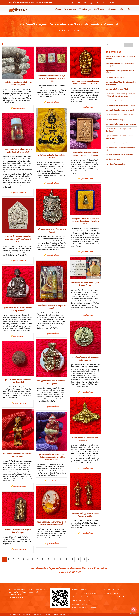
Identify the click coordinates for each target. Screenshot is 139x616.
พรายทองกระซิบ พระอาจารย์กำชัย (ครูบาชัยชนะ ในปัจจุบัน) (18, 531)
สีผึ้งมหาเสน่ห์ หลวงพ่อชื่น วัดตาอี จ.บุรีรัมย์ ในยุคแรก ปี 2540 (85, 284)
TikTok (110, 3)
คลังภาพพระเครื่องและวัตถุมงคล (82, 597)
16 (83, 559)
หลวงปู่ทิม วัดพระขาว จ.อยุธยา (115, 119)
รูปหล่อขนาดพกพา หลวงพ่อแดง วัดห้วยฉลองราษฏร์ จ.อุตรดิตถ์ (18, 309)
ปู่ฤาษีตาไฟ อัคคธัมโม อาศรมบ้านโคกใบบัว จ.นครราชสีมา (119, 137)
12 (59, 559)
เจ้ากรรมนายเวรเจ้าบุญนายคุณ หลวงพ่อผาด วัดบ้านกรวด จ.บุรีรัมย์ (85, 515)
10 (47, 559)
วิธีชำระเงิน (112, 9)
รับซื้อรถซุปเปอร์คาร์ (109, 597)
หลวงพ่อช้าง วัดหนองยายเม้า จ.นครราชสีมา (119, 154)
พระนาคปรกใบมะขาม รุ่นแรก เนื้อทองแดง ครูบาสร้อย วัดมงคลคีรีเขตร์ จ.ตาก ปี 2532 (85, 82)
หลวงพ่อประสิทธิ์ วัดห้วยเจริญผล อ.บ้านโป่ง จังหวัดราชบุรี (119, 130)
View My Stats (74, 614)
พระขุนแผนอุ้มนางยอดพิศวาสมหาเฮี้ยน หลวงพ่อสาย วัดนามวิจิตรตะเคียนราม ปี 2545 (18, 239)
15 (77, 559)
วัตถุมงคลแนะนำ (70, 9)
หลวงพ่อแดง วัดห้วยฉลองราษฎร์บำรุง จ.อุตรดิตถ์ (121, 124)
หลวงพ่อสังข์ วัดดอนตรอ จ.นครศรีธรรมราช (119, 115)
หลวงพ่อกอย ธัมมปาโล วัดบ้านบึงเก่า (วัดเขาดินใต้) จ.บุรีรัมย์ (120, 64)
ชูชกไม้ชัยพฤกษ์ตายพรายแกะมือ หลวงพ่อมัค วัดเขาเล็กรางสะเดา (17, 455)
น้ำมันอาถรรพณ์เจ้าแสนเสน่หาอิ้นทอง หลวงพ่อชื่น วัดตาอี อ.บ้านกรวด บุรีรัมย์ (18, 151)
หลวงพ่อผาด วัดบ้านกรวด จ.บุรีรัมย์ (117, 89)
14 (71, 559)
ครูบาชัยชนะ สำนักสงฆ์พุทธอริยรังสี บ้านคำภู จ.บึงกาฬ (120, 71)
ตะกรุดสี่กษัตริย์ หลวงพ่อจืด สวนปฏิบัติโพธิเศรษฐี (52, 307)
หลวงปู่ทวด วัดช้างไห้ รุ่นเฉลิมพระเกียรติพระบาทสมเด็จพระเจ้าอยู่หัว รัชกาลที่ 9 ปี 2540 (85, 221)
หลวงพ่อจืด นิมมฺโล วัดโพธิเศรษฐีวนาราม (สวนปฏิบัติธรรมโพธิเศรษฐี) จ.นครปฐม (120, 95)
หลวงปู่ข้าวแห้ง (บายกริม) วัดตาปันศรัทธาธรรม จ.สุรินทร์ (120, 57)
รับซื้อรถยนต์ (107, 593)
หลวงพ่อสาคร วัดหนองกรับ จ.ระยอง (117, 101)
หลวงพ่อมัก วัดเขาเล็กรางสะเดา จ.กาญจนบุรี (120, 110)
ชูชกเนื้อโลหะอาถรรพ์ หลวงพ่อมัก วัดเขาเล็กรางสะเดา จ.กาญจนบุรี (17, 83)
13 (65, 559)
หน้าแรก (58, 9)
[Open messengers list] (134, 609)
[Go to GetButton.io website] (133, 613)
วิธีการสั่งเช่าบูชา (85, 9)
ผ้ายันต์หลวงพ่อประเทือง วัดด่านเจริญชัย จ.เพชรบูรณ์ (51, 156)
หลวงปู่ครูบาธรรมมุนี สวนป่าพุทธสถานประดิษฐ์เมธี (120, 148)
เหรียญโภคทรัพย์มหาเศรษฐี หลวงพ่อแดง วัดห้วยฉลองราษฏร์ (85, 358)
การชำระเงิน (87, 600)
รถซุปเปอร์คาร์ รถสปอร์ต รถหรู (113, 590)
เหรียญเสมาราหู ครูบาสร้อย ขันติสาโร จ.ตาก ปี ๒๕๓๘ (52, 230)
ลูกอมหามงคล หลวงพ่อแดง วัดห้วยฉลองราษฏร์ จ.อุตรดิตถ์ (18, 381)
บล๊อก (121, 9)
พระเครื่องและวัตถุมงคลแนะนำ (82, 590)
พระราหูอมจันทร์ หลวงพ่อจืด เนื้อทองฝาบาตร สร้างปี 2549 (85, 439)
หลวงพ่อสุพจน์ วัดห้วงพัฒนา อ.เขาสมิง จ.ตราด (120, 105)
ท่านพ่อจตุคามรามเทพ (113, 159)
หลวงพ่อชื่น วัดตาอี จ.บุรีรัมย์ (115, 77)
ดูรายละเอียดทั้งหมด (19, 108)
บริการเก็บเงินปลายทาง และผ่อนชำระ (84, 608)
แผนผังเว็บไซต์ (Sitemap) (80, 604)
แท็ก (128, 9)
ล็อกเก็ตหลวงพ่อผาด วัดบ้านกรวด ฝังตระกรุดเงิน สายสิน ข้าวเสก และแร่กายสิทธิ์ (51, 523)
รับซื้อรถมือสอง (122, 597)
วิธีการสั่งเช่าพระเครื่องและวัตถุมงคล (84, 593)
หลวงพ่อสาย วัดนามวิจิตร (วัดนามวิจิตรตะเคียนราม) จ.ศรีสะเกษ (121, 83)
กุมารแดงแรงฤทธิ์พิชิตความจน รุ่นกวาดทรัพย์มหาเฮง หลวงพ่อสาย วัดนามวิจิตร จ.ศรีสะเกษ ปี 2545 (52, 457)
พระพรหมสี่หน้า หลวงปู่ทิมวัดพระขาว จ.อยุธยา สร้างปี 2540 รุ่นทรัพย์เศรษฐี (85, 154)
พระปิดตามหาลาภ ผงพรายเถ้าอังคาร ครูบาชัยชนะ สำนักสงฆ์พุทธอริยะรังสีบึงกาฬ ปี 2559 (51, 78)
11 (53, 559)
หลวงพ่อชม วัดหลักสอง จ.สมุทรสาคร (117, 143)
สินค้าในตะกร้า (99, 9)
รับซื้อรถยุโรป (116, 593)
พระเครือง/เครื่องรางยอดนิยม (115, 164)
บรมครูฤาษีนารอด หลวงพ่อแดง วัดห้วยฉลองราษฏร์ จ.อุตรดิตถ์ (51, 382)
